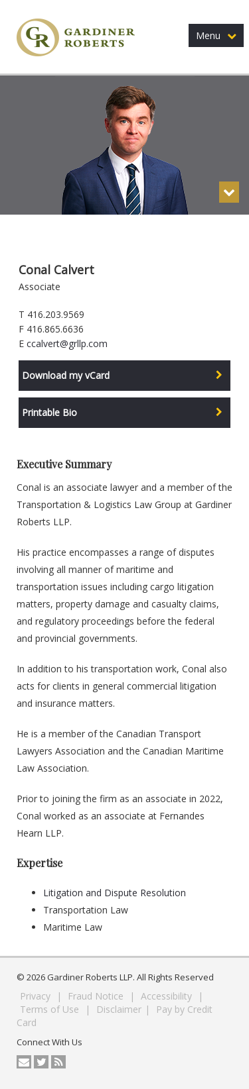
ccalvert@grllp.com (67, 343)
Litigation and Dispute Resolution (114, 892)
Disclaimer (118, 1009)
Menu (216, 35)
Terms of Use (51, 1009)
